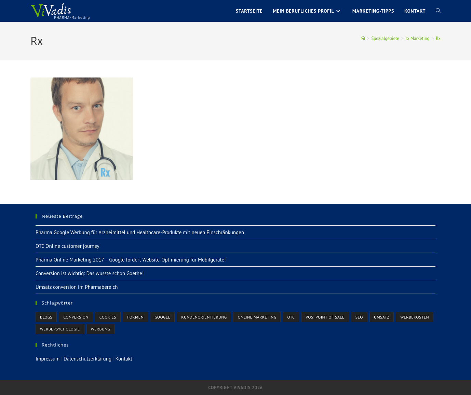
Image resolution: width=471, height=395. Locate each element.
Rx (438, 38)
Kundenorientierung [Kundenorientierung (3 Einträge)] (204, 317)
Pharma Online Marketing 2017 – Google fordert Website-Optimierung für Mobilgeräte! (131, 259)
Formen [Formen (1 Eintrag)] (135, 317)
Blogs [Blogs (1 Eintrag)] (46, 317)
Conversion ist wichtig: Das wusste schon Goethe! (90, 273)
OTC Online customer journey (67, 246)
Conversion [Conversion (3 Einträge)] (75, 317)
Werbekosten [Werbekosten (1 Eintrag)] (414, 317)
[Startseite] (363, 38)
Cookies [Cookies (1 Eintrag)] (107, 317)
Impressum (47, 358)
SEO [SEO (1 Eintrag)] (359, 317)
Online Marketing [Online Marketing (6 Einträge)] (257, 317)
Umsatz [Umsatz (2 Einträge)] (381, 317)
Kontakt (124, 358)
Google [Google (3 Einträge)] (162, 317)
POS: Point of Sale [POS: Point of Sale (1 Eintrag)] (325, 317)
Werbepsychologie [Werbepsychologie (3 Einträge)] (60, 328)
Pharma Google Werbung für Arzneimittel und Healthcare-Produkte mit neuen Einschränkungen (140, 232)
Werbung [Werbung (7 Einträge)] (100, 328)
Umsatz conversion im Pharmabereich (77, 287)
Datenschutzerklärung (87, 358)
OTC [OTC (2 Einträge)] (291, 317)
